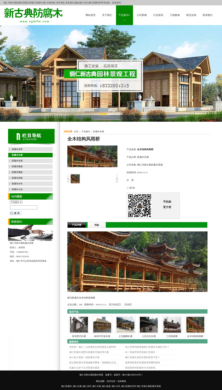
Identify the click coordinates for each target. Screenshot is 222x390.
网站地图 (100, 381)
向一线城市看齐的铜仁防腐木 (140, 352)
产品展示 (85, 131)
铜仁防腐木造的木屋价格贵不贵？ (142, 357)
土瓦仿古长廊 (149, 336)
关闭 (128, 304)
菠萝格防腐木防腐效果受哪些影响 (142, 362)
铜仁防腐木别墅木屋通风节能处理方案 (89, 352)
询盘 (96, 225)
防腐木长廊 (98, 131)
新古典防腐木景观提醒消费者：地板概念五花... (93, 362)
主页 (76, 131)
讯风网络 (121, 381)
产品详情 (76, 225)
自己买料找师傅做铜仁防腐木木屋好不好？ (147, 347)
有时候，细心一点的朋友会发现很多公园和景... (93, 347)
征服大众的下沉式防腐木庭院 (84, 367)
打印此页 (114, 304)
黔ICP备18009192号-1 (132, 375)
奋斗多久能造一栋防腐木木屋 (84, 357)
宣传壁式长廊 (79, 336)
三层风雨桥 (172, 336)
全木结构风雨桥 (195, 336)
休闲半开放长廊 (102, 336)
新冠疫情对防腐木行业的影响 (140, 367)
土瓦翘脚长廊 (125, 336)
